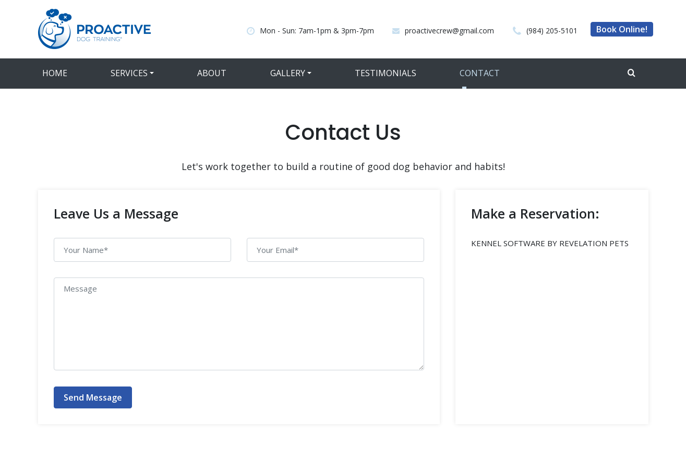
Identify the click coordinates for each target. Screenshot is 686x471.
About (211, 73)
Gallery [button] (287, 73)
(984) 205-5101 (551, 30)
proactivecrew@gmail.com (449, 30)
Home (54, 73)
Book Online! (621, 29)
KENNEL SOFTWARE (508, 243)
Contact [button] (480, 73)
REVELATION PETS (594, 243)
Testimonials (385, 73)
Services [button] (129, 73)
